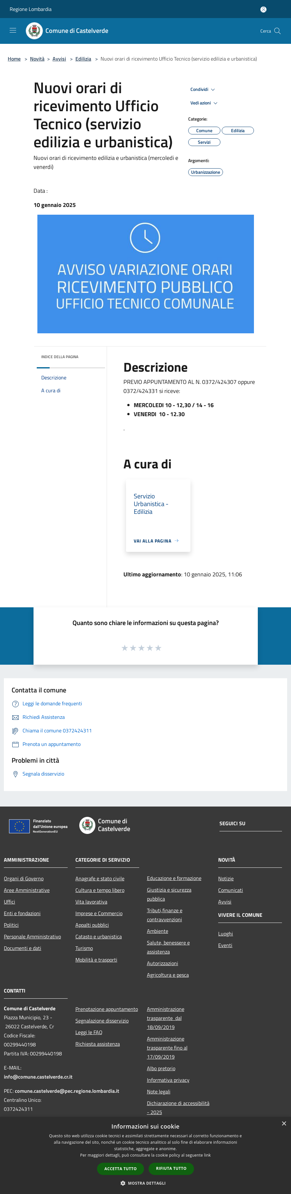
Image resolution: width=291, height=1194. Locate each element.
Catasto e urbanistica (98, 936)
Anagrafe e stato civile (99, 878)
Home (14, 59)
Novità (37, 59)
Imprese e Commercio (98, 913)
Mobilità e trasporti (96, 960)
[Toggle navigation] (13, 30)
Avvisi (59, 59)
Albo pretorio (161, 1068)
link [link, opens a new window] (207, 1155)
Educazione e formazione (174, 878)
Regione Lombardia (31, 9)
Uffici (9, 901)
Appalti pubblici (92, 925)
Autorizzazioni (162, 963)
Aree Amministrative (27, 890)
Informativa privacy (168, 1080)
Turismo (84, 948)
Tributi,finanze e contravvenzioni (164, 914)
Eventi (225, 945)
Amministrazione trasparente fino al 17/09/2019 (167, 1048)
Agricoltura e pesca (168, 975)
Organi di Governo (24, 878)
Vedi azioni (204, 103)
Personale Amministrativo (32, 936)
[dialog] (145, 1155)
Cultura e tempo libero (99, 890)
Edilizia (83, 59)
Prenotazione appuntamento (106, 1009)
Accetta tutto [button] (120, 1168)
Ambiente (157, 931)
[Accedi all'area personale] (263, 9)
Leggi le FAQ (88, 1032)
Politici (11, 925)
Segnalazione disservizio (102, 1020)
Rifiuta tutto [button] (171, 1168)
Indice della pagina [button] (59, 357)
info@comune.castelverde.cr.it (38, 1077)
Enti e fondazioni (22, 913)
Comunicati (230, 890)
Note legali (158, 1091)
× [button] (283, 1123)
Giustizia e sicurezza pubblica (169, 894)
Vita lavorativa (91, 901)
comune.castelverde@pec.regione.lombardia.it (67, 1091)
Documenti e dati (22, 948)
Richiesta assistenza (97, 1044)
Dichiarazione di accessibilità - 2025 (178, 1107)
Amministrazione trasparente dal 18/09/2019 (165, 1018)
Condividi (203, 89)
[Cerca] (277, 31)
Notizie (226, 878)
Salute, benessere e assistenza (168, 947)
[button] (145, 1183)
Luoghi (225, 933)
